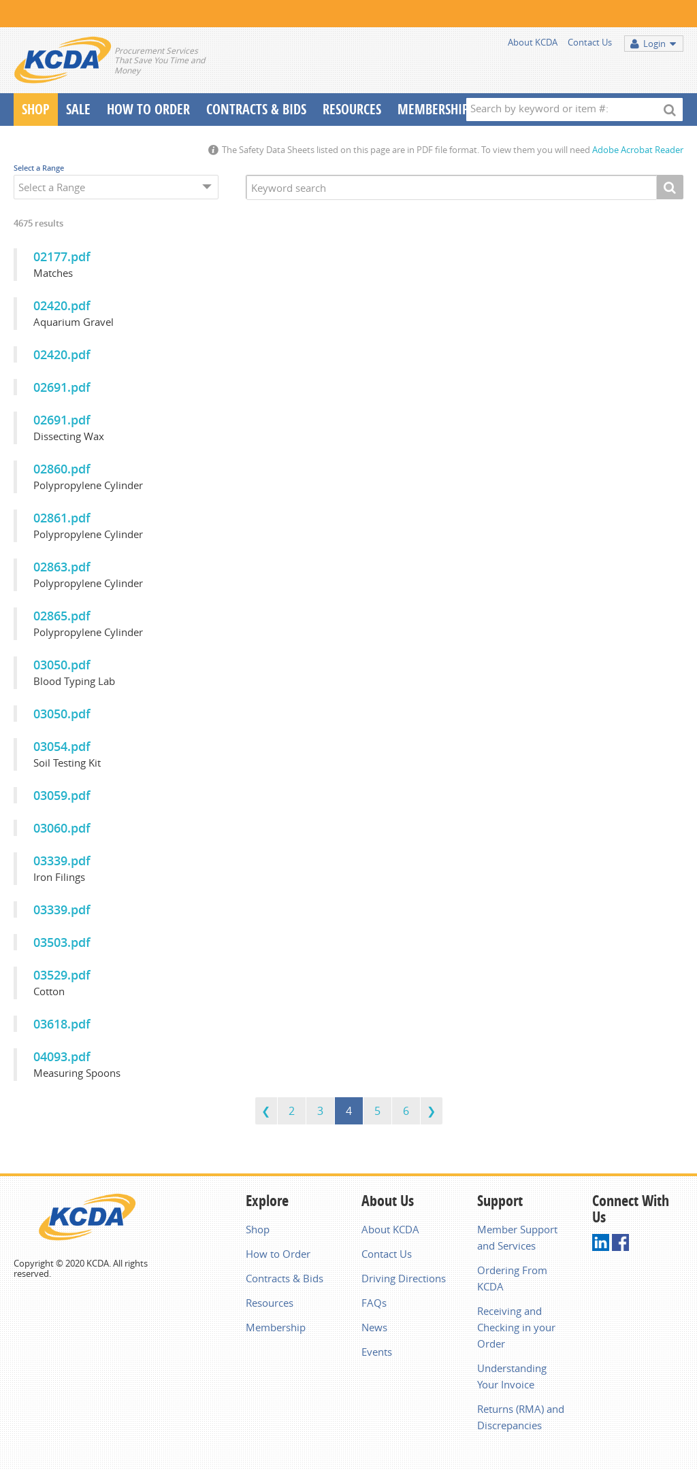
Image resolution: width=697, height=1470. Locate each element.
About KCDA (532, 42)
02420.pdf (62, 305)
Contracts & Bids (256, 109)
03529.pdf (62, 975)
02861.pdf (62, 518)
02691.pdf (62, 387)
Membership (433, 109)
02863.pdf (62, 566)
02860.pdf (62, 469)
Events (376, 1351)
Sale (78, 109)
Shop (36, 109)
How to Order (278, 1253)
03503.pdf (62, 942)
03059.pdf (62, 795)
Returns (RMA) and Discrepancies (520, 1417)
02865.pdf (62, 615)
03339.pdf (62, 860)
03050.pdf (62, 664)
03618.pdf (62, 1024)
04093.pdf (62, 1056)
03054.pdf (62, 746)
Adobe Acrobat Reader (637, 150)
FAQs (374, 1302)
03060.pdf (62, 828)
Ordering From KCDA (512, 1278)
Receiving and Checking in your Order (516, 1327)
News (374, 1327)
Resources (352, 109)
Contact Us (590, 42)
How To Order (148, 109)
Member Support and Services (517, 1237)
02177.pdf (62, 256)
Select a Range (39, 168)
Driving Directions (403, 1278)
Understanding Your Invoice (512, 1376)
